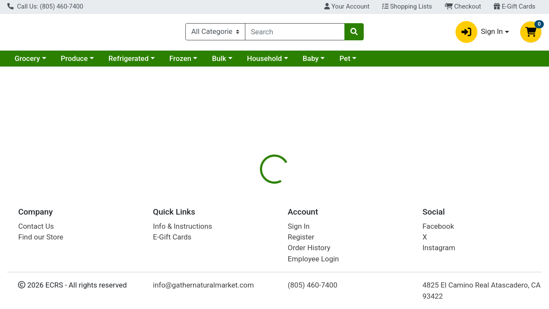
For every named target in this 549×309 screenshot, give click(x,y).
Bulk (219, 62)
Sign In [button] (479, 34)
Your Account (346, 6)
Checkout (463, 6)
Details (252, 187)
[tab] (252, 186)
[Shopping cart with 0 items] (531, 34)
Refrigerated (129, 62)
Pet (344, 62)
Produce (73, 62)
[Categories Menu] (215, 33)
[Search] (295, 33)
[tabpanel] (389, 243)
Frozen (180, 62)
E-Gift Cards (514, 6)
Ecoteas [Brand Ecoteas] (332, 250)
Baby (311, 62)
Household (264, 62)
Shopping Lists (407, 6)
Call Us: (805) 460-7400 (45, 6)
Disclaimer (293, 187)
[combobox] (295, 33)
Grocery (27, 62)
